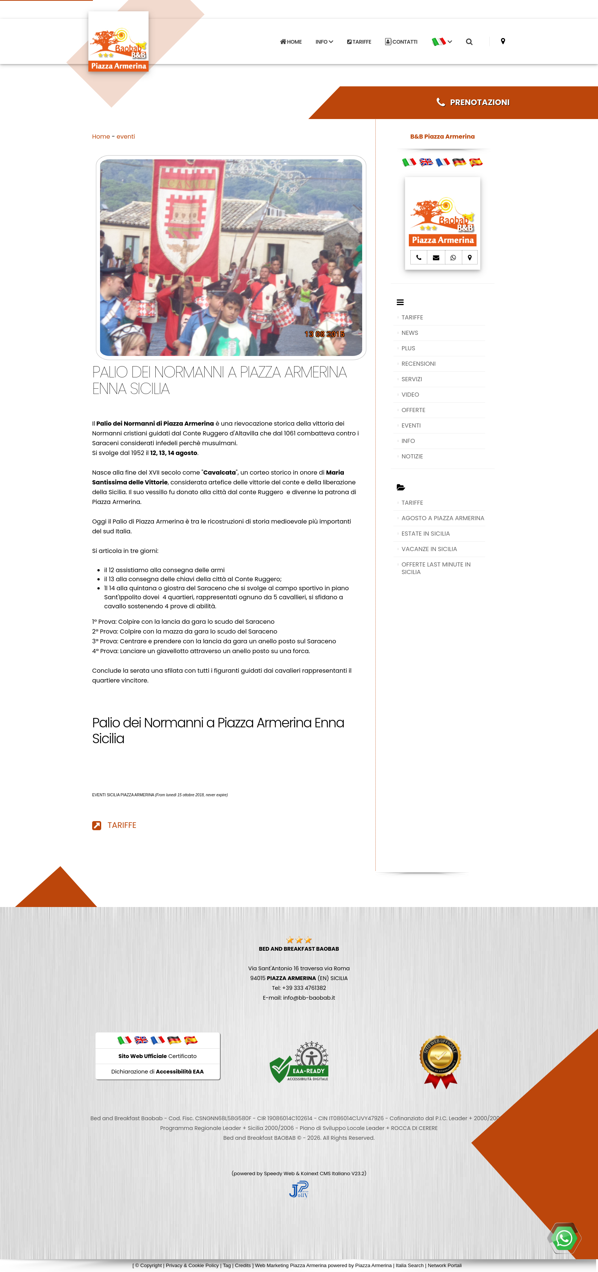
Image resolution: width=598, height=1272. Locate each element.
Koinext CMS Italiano (326, 1173)
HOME (291, 42)
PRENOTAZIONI (473, 102)
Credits (243, 1265)
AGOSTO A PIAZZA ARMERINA (443, 518)
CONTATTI (401, 42)
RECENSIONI (419, 363)
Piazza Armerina (373, 1265)
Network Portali (444, 1265)
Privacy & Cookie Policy (192, 1265)
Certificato (157, 1056)
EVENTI (411, 425)
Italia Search (409, 1265)
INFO (408, 441)
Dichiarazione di (157, 1071)
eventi (126, 136)
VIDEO (410, 394)
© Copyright (148, 1265)
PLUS (408, 348)
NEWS (410, 332)
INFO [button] (324, 42)
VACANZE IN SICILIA (429, 549)
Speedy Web (279, 1173)
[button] (441, 42)
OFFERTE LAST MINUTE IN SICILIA (436, 568)
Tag (227, 1265)
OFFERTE (414, 410)
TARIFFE (359, 42)
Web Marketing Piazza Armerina (290, 1265)
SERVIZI (412, 379)
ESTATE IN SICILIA (426, 533)
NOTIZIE (412, 456)
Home (101, 136)
